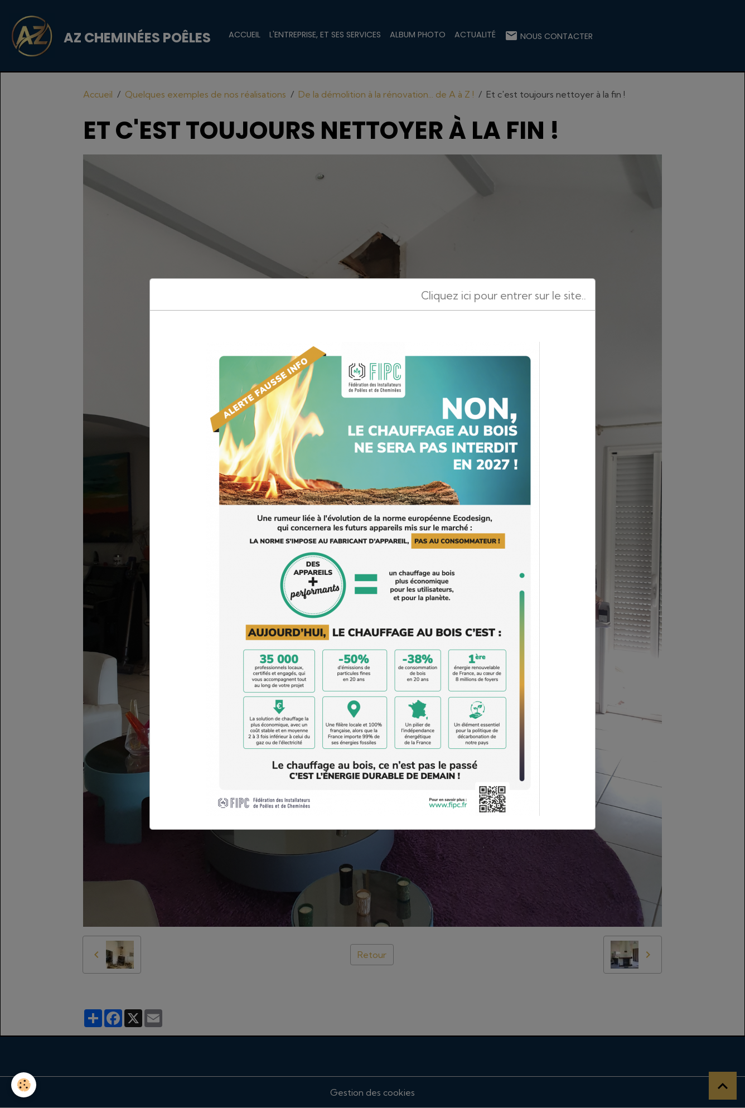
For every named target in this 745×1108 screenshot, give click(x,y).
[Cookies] (23, 1084)
